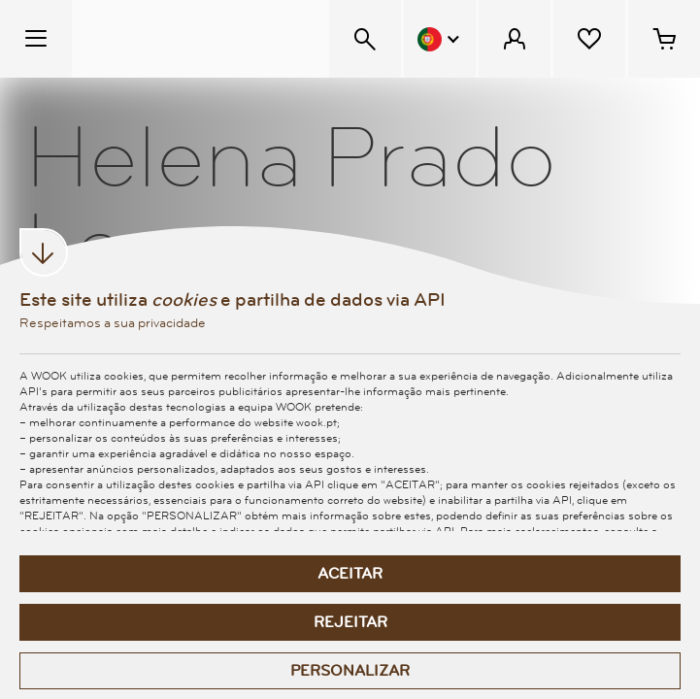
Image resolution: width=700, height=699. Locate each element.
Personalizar (350, 671)
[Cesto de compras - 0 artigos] (664, 39)
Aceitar (350, 573)
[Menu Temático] (36, 39)
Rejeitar (350, 622)
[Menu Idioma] (440, 39)
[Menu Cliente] (514, 39)
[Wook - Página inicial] (190, 39)
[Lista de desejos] (589, 39)
